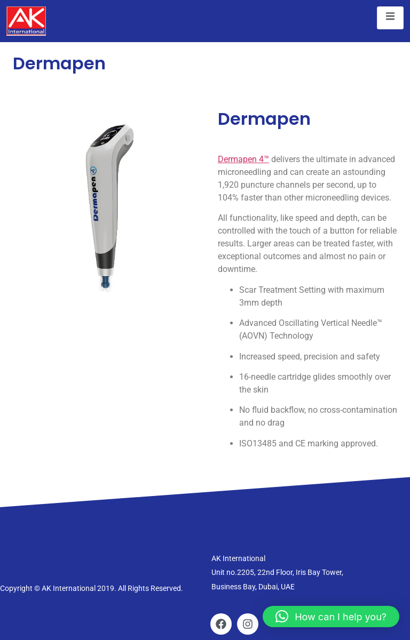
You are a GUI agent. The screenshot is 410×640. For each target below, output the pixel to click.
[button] (331, 616)
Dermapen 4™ (243, 159)
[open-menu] (390, 17)
